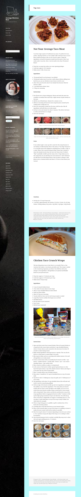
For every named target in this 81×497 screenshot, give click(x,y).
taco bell (41, 483)
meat (51, 216)
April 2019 (8, 184)
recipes (35, 218)
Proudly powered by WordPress (40, 494)
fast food (50, 215)
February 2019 (9, 188)
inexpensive (36, 216)
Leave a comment (38, 219)
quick (57, 216)
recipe (66, 216)
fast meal (55, 215)
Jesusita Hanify (9, 135)
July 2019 (8, 179)
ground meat (60, 215)
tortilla (55, 218)
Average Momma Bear (12, 19)
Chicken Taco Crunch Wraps (49, 260)
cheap (35, 214)
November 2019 (9, 170)
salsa (38, 218)
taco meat (44, 218)
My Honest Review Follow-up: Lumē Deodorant (13, 141)
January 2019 (8, 190)
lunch (57, 482)
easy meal (59, 480)
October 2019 (8, 172)
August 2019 (8, 177)
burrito (68, 212)
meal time (47, 216)
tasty (44, 483)
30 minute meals (63, 212)
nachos (54, 216)
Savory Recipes (55, 212)
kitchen (40, 216)
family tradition (44, 215)
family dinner (64, 480)
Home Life (8, 33)
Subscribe (9, 120)
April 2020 (8, 166)
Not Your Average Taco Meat (12, 73)
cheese (38, 214)
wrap (46, 483)
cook (43, 214)
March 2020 (8, 168)
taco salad (49, 218)
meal (44, 216)
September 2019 (9, 175)
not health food (64, 482)
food (46, 482)
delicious (52, 480)
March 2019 (8, 186)
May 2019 (8, 181)
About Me (9, 100)
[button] (13, 10)
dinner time (61, 214)
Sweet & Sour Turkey (10, 67)
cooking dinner (52, 214)
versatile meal (60, 218)
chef (41, 214)
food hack (49, 482)
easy (65, 214)
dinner (57, 214)
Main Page (8, 28)
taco (41, 218)
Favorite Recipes (47, 212)
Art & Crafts (8, 35)
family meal (38, 215)
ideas (64, 215)
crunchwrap (46, 480)
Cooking (46, 214)
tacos (52, 218)
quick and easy (62, 216)
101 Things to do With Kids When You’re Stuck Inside (12, 131)
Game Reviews (9, 30)
